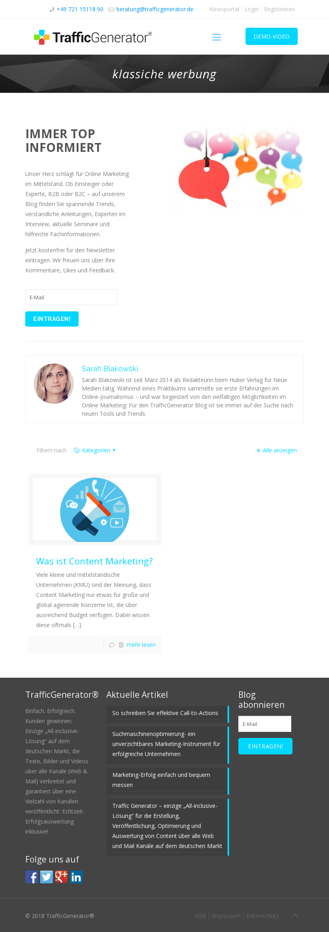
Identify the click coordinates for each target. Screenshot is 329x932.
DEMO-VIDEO (272, 36)
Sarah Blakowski (110, 368)
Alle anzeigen (276, 450)
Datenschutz (262, 916)
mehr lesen (141, 644)
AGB (200, 916)
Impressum (226, 916)
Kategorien (95, 450)
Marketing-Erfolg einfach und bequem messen (161, 780)
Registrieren (279, 9)
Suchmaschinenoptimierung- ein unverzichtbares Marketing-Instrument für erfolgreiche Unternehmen (166, 744)
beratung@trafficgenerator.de (154, 9)
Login (251, 9)
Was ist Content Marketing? (94, 561)
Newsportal (224, 9)
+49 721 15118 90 (80, 9)
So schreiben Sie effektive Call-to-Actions (165, 713)
